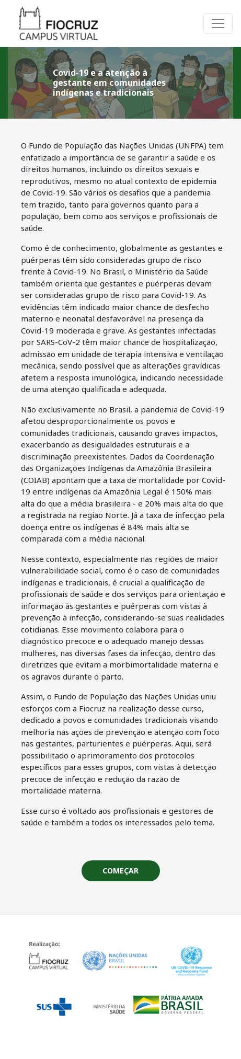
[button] (121, 870)
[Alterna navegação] (218, 23)
